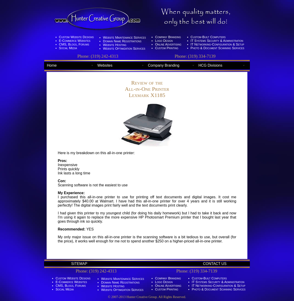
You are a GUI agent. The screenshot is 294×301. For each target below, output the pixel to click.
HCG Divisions (210, 65)
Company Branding (163, 65)
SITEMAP (79, 264)
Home (52, 65)
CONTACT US (215, 264)
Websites (105, 65)
